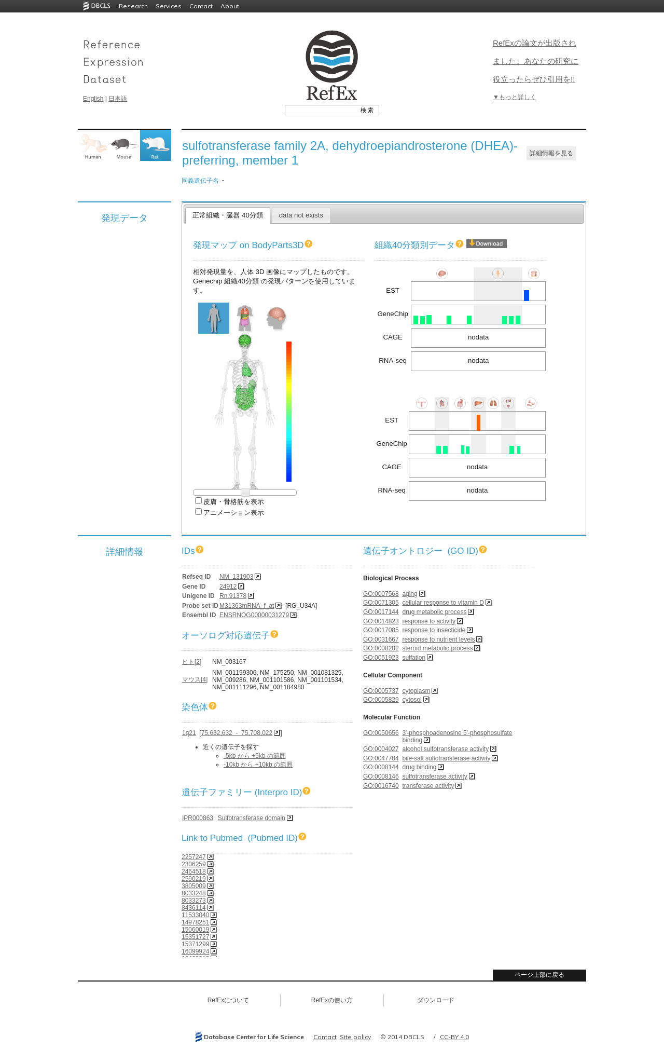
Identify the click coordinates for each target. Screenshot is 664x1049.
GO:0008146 (381, 776)
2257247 (194, 857)
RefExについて (229, 1000)
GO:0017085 (381, 630)
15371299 (195, 944)
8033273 (194, 900)
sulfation (413, 657)
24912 (228, 586)
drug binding (419, 767)
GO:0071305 (381, 602)
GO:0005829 (381, 699)
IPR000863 (197, 818)
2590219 (194, 878)
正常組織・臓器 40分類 (227, 215)
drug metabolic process (434, 612)
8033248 (194, 893)
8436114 (194, 907)
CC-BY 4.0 (454, 1037)
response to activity (428, 621)
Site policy (355, 1037)
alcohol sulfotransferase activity (445, 749)
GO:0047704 (381, 758)
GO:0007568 (381, 593)
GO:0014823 (381, 621)
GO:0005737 (381, 690)
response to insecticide (433, 630)
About (229, 6)
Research (133, 6)
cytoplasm (416, 690)
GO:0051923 (381, 657)
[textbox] (320, 110)
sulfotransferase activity (434, 776)
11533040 (195, 915)
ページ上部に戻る (539, 974)
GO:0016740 (381, 785)
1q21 (189, 733)
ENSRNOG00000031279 (254, 615)
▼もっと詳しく (514, 97)
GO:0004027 (381, 749)
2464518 (194, 871)
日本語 (117, 98)
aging (409, 593)
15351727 (195, 937)
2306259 (194, 864)
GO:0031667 (381, 639)
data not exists (301, 215)
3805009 (194, 886)
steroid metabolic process (437, 648)
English (93, 98)
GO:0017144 (381, 612)
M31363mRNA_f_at (246, 605)
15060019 (195, 929)
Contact (201, 6)
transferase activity (428, 785)
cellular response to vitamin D (442, 602)
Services (169, 6)
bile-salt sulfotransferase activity (446, 758)
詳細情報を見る (551, 153)
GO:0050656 (381, 733)
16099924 (195, 951)
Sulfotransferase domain (251, 818)
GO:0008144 (381, 767)
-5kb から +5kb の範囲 (255, 755)
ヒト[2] (191, 661)
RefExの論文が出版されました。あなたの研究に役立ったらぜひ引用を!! (535, 61)
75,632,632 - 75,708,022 (236, 733)
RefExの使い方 (332, 1000)
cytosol (411, 699)
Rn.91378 (232, 596)
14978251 (195, 922)
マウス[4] (195, 679)
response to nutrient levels (438, 639)
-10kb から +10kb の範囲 (258, 764)
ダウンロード (435, 1000)
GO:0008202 (381, 648)
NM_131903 (236, 576)
